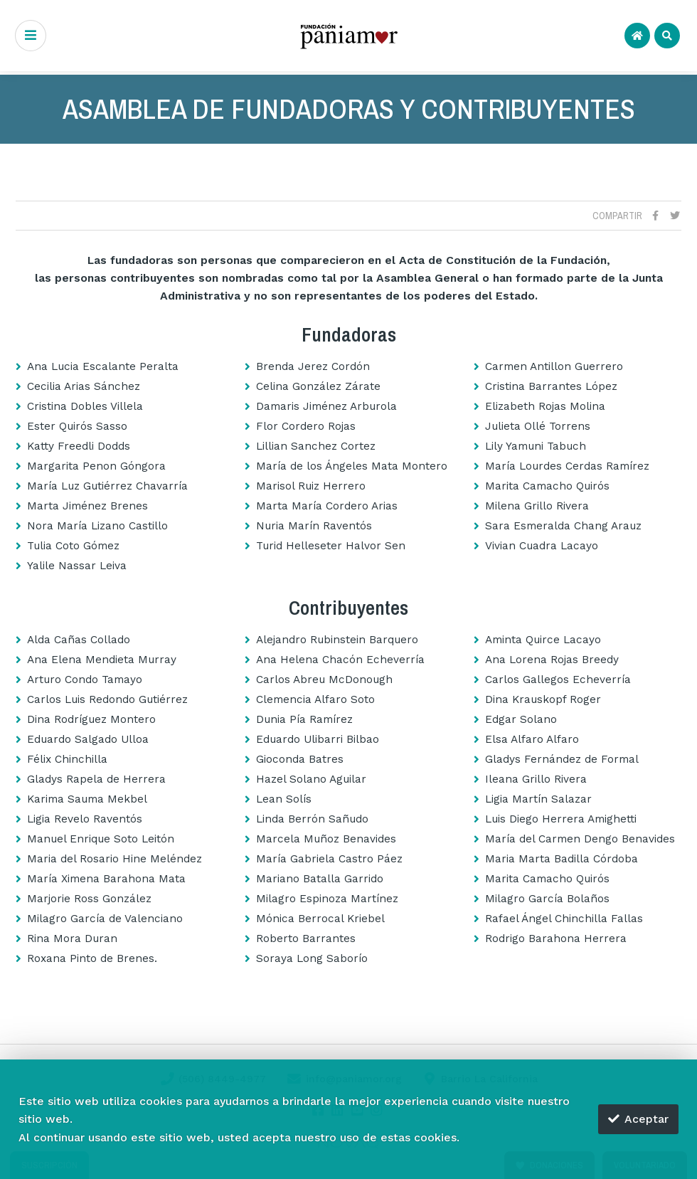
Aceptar (638, 1119)
